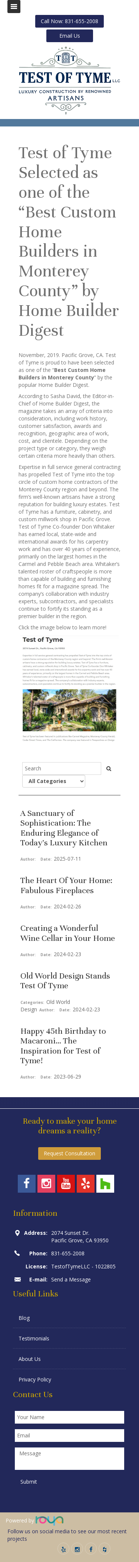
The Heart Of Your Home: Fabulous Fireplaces (66, 885)
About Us (30, 1358)
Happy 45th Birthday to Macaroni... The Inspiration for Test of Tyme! (63, 1045)
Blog (24, 1317)
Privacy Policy (35, 1379)
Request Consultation (69, 1153)
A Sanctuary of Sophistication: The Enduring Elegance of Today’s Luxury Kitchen (63, 828)
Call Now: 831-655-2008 (69, 21)
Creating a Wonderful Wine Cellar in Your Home (67, 933)
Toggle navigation (13, 6)
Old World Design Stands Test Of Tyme (65, 980)
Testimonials (34, 1338)
